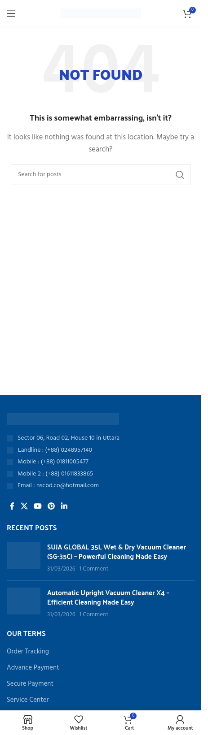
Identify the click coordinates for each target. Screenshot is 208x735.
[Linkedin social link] (64, 506)
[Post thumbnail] (23, 558)
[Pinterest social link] (51, 506)
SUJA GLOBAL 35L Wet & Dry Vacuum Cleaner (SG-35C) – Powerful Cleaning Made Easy (116, 551)
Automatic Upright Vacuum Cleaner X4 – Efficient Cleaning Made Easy (108, 597)
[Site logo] (101, 13)
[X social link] (24, 506)
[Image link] (63, 418)
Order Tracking (28, 652)
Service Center (28, 700)
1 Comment (94, 569)
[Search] (100, 174)
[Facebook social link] (12, 506)
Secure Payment (30, 684)
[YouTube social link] (37, 506)
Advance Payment (33, 668)
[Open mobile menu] (11, 13)
